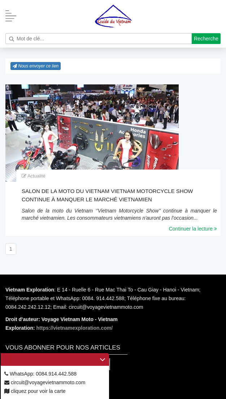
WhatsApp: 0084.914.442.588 (40, 374)
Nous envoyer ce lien (35, 66)
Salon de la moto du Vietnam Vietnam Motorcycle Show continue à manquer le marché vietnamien (107, 195)
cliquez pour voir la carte (35, 391)
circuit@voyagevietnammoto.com (44, 382)
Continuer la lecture (193, 229)
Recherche (206, 38)
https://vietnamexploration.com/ (74, 328)
